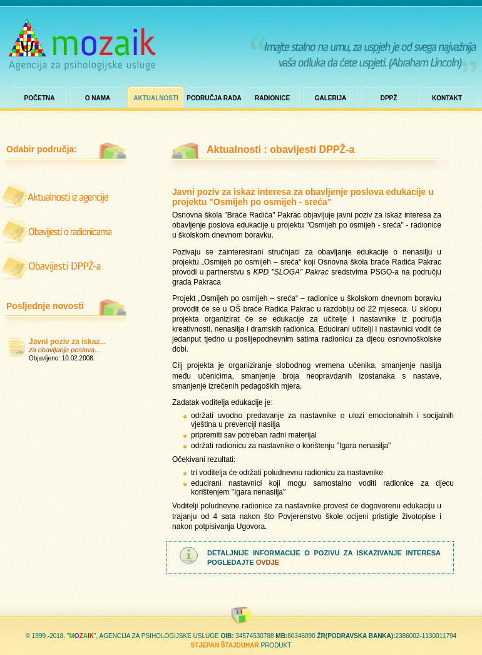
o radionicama (58, 230)
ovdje (267, 562)
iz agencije (58, 196)
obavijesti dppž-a (58, 265)
